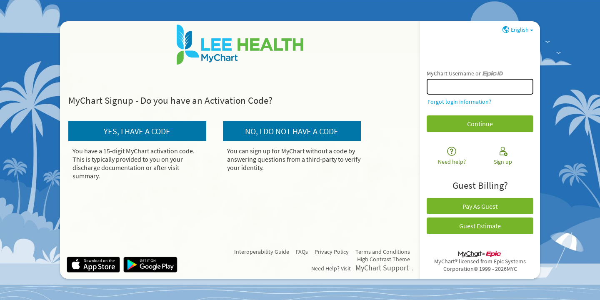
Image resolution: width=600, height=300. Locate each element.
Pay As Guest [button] (480, 206)
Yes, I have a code (137, 131)
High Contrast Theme (383, 259)
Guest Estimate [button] (480, 226)
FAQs (302, 251)
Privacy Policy (332, 251)
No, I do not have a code (291, 131)
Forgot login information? (459, 101)
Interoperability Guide (261, 251)
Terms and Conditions (382, 251)
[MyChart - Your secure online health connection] (240, 45)
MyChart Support (382, 267)
